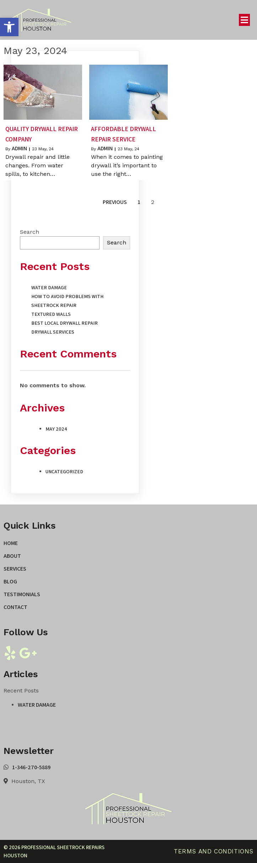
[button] (9, 27)
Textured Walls (51, 314)
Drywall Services (52, 332)
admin (19, 148)
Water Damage (49, 287)
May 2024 (56, 429)
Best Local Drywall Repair (64, 323)
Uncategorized (64, 471)
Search (29, 231)
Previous (115, 202)
